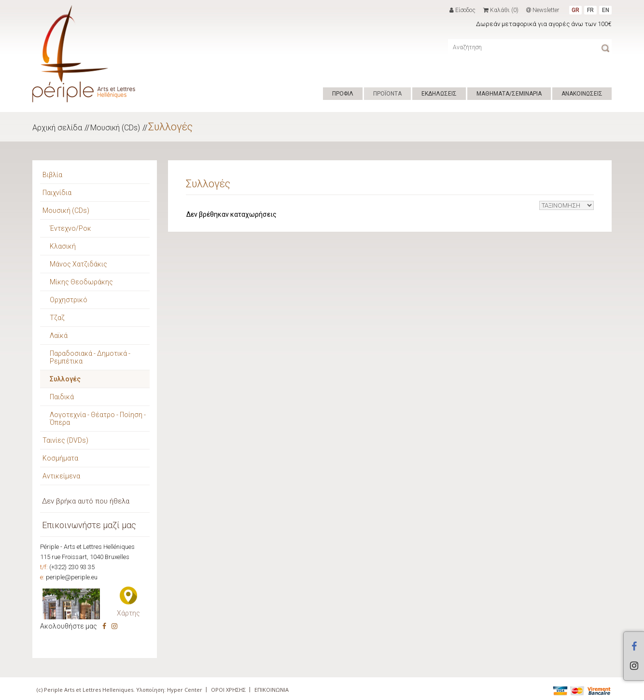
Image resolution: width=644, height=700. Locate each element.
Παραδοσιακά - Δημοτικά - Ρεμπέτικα (90, 357)
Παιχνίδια (56, 192)
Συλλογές (170, 127)
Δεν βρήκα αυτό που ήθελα (85, 501)
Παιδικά (62, 397)
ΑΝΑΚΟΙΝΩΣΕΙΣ (581, 93)
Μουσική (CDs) (115, 127)
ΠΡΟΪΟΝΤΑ (387, 93)
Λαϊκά (59, 335)
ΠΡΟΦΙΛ (342, 93)
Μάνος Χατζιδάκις (78, 264)
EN (605, 10)
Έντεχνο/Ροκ (70, 228)
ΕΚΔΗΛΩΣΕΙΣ (439, 93)
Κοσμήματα (60, 458)
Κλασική (63, 246)
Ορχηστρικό (68, 300)
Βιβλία (52, 175)
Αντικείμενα (61, 476)
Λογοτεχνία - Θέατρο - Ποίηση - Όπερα (98, 418)
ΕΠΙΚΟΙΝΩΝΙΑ (271, 689)
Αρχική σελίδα (57, 127)
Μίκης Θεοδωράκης (81, 282)
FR (590, 10)
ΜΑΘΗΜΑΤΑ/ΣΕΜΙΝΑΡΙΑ (509, 93)
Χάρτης (128, 613)
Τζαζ (57, 318)
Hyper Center (184, 689)
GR (575, 10)
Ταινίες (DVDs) (65, 440)
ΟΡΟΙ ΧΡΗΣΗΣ (228, 689)
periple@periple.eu (72, 577)
